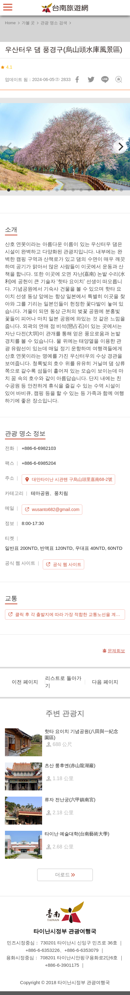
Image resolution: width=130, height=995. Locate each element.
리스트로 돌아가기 (63, 682)
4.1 (9, 67)
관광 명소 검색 (54, 22)
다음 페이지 (105, 682)
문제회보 (119, 79)
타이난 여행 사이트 (65, 8)
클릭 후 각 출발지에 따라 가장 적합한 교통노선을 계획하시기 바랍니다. (70, 614)
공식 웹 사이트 (67, 564)
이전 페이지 (25, 682)
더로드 (62, 874)
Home (10, 22)
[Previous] (10, 147)
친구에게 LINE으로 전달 (105, 79)
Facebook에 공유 (77, 79)
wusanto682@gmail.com (56, 509)
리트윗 (91, 79)
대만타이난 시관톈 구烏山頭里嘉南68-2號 (72, 479)
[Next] (120, 147)
